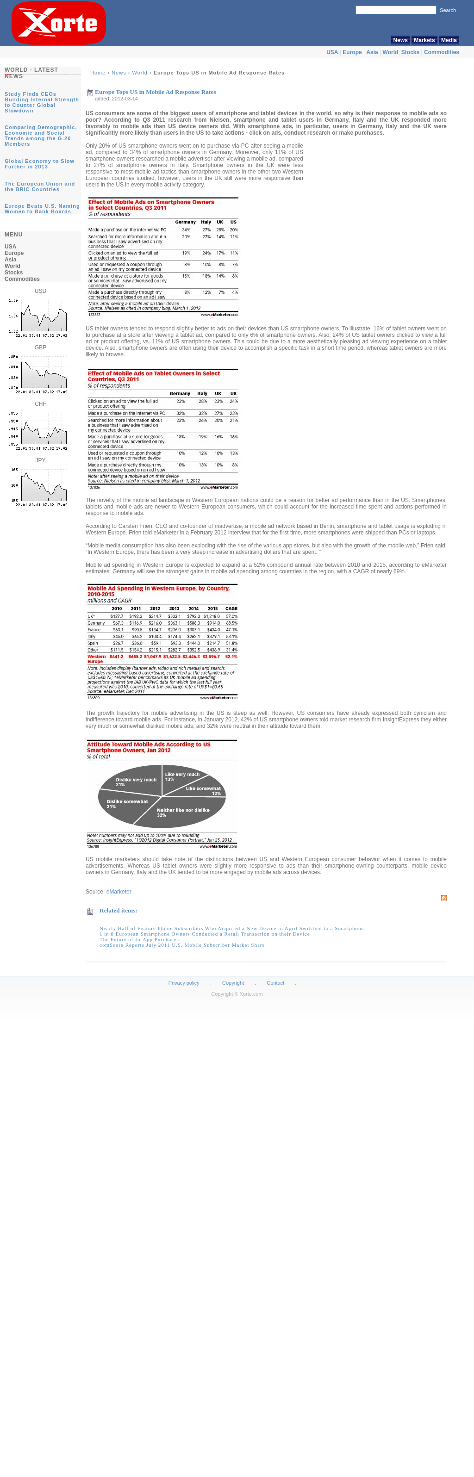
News (400, 40)
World (391, 52)
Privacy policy (184, 983)
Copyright (233, 983)
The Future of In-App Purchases (139, 939)
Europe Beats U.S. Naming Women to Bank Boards (42, 208)
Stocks (410, 52)
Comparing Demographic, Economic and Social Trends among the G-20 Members (41, 135)
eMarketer (118, 891)
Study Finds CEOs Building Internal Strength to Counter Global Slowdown (42, 102)
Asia (372, 52)
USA (332, 52)
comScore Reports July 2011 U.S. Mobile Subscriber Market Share (182, 945)
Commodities (441, 52)
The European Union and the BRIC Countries (40, 186)
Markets (424, 40)
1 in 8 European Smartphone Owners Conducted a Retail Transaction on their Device (205, 934)
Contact (275, 983)
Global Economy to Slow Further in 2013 (40, 163)
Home (98, 72)
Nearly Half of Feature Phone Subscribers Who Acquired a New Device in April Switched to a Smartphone (232, 928)
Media (449, 40)
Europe (352, 52)
